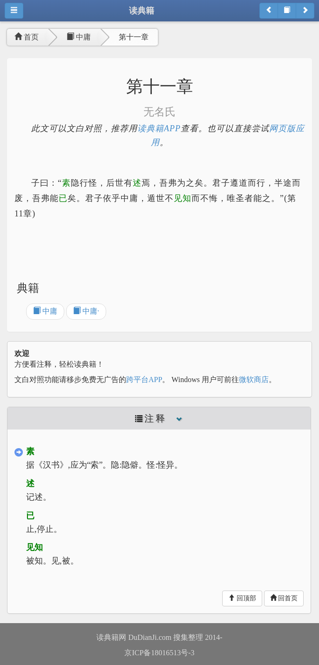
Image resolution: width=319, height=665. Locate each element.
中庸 (79, 37)
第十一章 (134, 37)
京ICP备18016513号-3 (159, 653)
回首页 (284, 598)
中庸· (86, 311)
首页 (26, 37)
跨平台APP (144, 379)
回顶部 (242, 598)
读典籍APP (159, 128)
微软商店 (254, 379)
